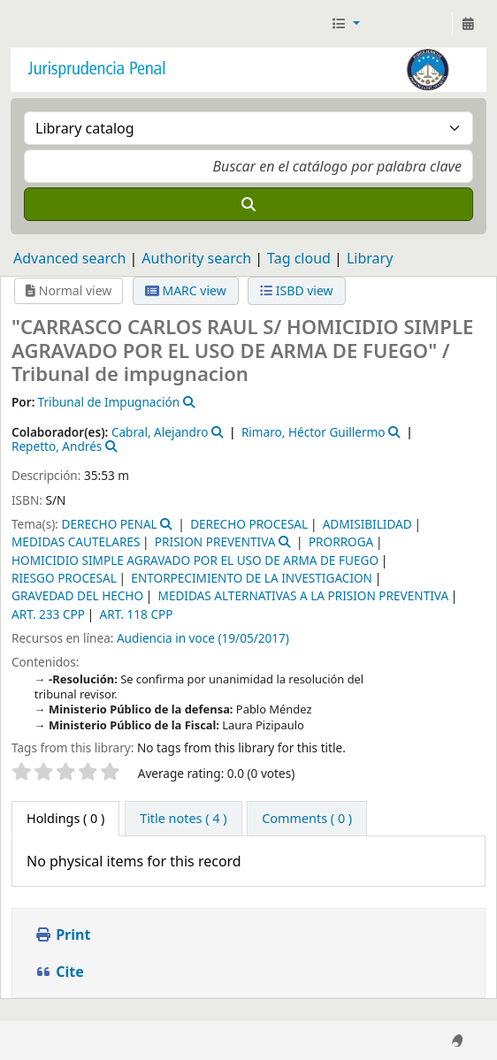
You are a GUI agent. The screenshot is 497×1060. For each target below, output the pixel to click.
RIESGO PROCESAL (64, 577)
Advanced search (69, 258)
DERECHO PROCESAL (249, 523)
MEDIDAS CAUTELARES (75, 541)
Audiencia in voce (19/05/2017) (203, 637)
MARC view (185, 290)
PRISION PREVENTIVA (215, 541)
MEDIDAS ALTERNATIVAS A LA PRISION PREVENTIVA (303, 595)
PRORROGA (341, 541)
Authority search (196, 258)
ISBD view (296, 290)
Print (62, 934)
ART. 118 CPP (135, 614)
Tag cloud (299, 258)
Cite (59, 971)
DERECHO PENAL (109, 523)
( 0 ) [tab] (65, 818)
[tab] (183, 818)
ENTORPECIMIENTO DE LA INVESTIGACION (251, 577)
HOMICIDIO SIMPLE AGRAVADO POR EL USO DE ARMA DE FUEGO (194, 560)
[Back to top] (444, 1006)
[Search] (248, 204)
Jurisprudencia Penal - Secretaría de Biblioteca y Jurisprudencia (20, 24)
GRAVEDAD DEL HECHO (77, 595)
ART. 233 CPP (48, 614)
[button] (345, 24)
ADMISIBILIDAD (367, 523)
